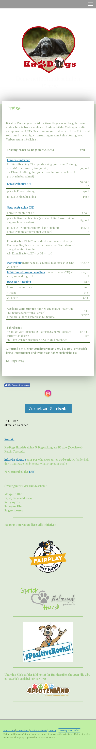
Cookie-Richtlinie (38, 730)
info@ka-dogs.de (15, 459)
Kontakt (9, 439)
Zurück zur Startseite (48, 408)
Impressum (9, 730)
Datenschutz (22, 730)
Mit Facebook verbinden (17, 385)
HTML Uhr (11, 421)
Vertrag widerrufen (69, 730)
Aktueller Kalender (16, 425)
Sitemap (52, 730)
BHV (31, 471)
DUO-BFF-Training (19, 281)
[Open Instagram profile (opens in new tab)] (48, 393)
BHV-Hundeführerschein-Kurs (26, 272)
